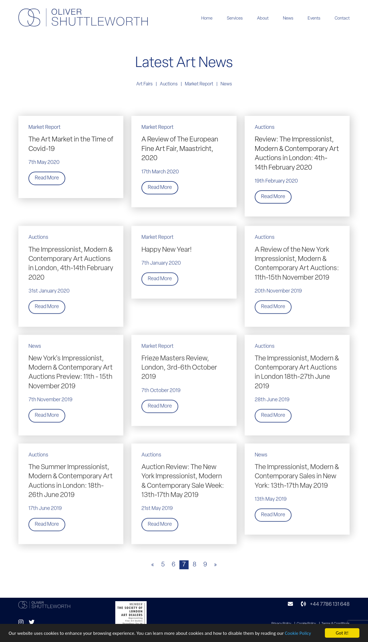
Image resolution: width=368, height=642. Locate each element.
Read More (47, 178)
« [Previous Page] (152, 565)
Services (235, 18)
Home (206, 18)
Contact (342, 18)
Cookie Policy (298, 633)
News (288, 18)
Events (314, 18)
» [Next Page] (215, 565)
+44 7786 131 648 (325, 604)
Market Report (199, 84)
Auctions (169, 84)
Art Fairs (144, 84)
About (263, 18)
